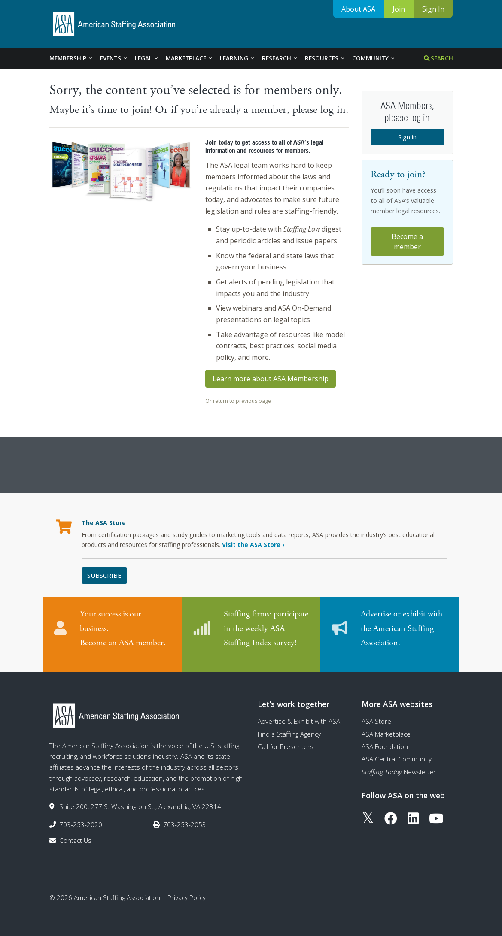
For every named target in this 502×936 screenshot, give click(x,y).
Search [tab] (438, 58)
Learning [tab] (237, 58)
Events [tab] (114, 58)
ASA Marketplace (386, 725)
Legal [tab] (147, 58)
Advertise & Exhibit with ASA (299, 713)
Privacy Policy (186, 889)
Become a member (407, 241)
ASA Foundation (385, 738)
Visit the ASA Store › (253, 544)
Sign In (433, 9)
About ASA (358, 9)
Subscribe (104, 575)
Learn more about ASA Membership (271, 378)
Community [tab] (374, 58)
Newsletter (399, 763)
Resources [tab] (325, 58)
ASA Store (376, 713)
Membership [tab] (71, 58)
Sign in (407, 137)
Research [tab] (280, 58)
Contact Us (75, 831)
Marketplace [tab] (189, 58)
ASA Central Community (397, 750)
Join (398, 9)
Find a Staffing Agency (289, 725)
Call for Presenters (285, 738)
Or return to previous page (238, 401)
